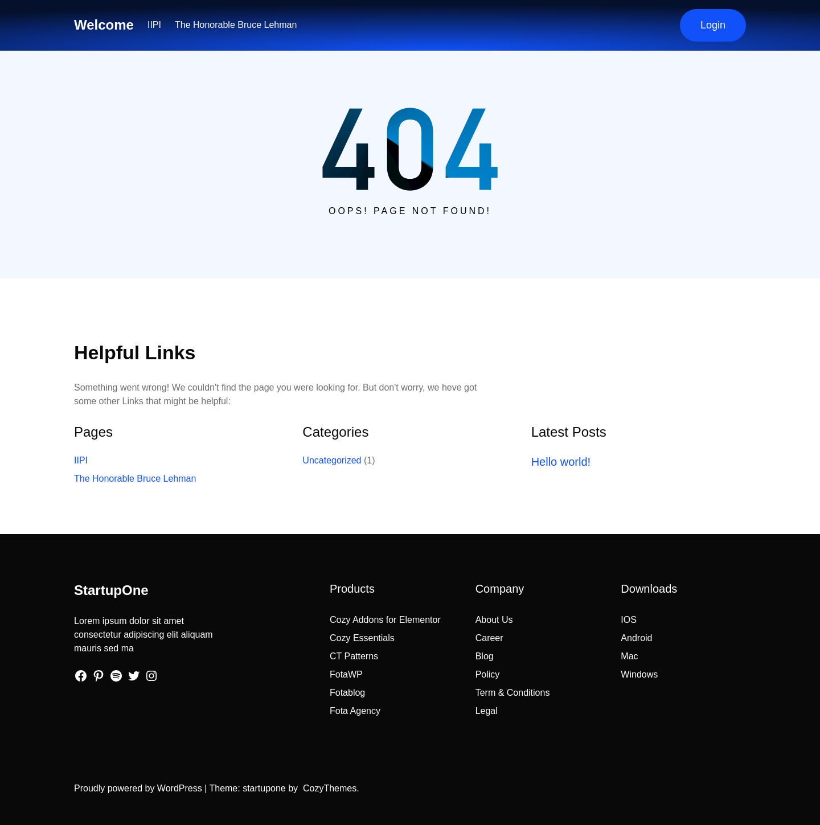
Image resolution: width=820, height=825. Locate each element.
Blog (484, 656)
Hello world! (561, 461)
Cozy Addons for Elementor (385, 620)
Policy (487, 674)
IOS (629, 620)
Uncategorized (331, 460)
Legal (486, 711)
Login (712, 25)
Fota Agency (355, 711)
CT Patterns (354, 656)
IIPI (154, 25)
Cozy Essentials (362, 638)
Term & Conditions (512, 692)
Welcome (104, 24)
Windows (639, 674)
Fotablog (347, 692)
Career (489, 638)
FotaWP (346, 674)
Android (636, 638)
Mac (629, 656)
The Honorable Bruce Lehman (236, 25)
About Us (494, 620)
